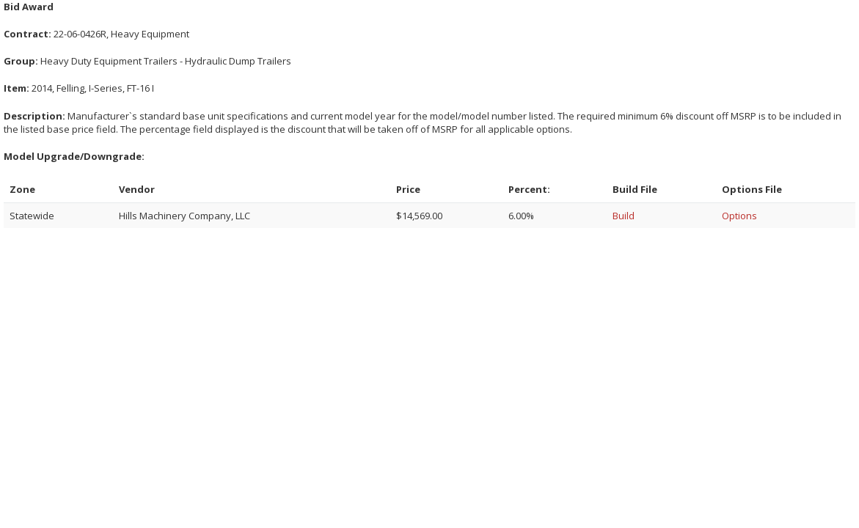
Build (624, 215)
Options (739, 215)
